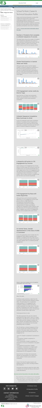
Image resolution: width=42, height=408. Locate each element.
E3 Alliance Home (32, 386)
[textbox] (5, 18)
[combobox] (5, 16)
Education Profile (22, 3)
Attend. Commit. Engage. (32, 396)
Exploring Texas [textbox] (4, 16)
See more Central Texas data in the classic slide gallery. (26, 374)
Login (37, 3)
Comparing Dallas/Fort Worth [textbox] (6, 25)
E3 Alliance (11, 394)
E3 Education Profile (32, 389)
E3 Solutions (32, 392)
